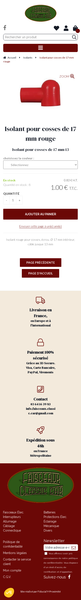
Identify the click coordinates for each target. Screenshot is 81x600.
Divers (48, 530)
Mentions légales (15, 553)
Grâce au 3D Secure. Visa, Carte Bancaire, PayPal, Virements (41, 356)
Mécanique (51, 526)
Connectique (12, 530)
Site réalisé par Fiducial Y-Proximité (40, 591)
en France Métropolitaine (41, 442)
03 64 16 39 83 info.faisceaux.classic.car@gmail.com (41, 400)
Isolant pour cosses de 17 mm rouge (40, 133)
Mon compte (12, 570)
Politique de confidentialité (12, 544)
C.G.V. (7, 577)
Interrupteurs (12, 517)
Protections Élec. (55, 517)
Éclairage (50, 521)
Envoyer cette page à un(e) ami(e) (40, 226)
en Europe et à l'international (41, 312)
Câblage (9, 526)
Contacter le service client (17, 562)
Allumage (9, 521)
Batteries (50, 512)
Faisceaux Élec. (13, 512)
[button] (9, 592)
